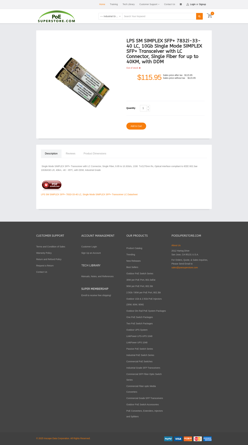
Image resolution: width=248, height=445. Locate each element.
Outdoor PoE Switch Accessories (142, 404)
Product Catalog (134, 248)
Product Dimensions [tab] (95, 153)
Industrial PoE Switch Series (140, 355)
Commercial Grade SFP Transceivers (144, 398)
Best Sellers (132, 267)
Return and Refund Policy (49, 259)
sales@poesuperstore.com (184, 267)
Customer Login (89, 246)
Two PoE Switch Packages (139, 323)
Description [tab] (51, 153)
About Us (176, 245)
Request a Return (45, 265)
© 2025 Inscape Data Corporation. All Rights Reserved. (63, 438)
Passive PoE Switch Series (139, 348)
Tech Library (129, 4)
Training (114, 4)
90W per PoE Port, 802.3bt (139, 286)
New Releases (133, 260)
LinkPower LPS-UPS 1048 (139, 336)
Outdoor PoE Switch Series (139, 273)
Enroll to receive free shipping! (96, 295)
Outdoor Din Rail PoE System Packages (146, 310)
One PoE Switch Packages (139, 317)
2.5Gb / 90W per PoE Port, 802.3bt (143, 292)
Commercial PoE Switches (139, 361)
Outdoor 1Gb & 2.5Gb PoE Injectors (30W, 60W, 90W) (144, 301)
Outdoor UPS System (137, 329)
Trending (130, 254)
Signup (202, 4)
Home (102, 4)
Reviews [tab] (70, 153)
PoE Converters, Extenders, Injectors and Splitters (144, 413)
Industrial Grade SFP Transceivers (143, 367)
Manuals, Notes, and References (97, 276)
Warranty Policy (44, 253)
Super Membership (94, 288)
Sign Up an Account (91, 253)
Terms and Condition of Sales (50, 246)
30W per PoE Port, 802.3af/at (140, 279)
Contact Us (169, 4)
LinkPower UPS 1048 (136, 342)
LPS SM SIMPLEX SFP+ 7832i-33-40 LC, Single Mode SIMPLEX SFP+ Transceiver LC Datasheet (89, 194)
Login (192, 4)
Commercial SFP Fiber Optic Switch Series (144, 377)
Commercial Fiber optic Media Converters (141, 389)
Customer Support (148, 4)
